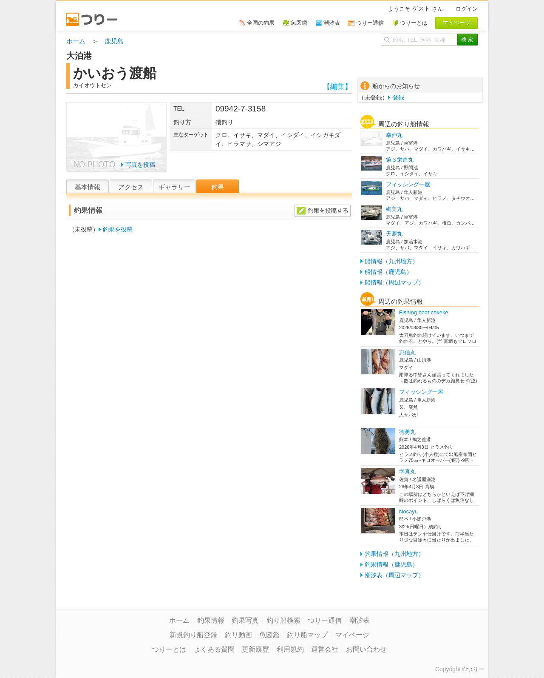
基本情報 (87, 187)
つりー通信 (325, 620)
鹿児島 (114, 41)
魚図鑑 (269, 634)
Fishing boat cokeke (423, 312)
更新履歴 (255, 649)
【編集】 (337, 87)
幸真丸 (407, 471)
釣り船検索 (283, 620)
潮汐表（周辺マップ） (394, 575)
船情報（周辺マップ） (394, 282)
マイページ (352, 634)
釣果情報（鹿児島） (391, 564)
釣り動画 (238, 634)
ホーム (75, 41)
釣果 (217, 187)
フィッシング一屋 (408, 184)
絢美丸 (394, 209)
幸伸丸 (394, 135)
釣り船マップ (307, 634)
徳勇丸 (407, 432)
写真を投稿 (140, 164)
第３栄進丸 (400, 160)
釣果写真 (245, 620)
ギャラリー (174, 187)
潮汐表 (359, 620)
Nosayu (408, 511)
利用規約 (290, 649)
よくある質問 (214, 649)
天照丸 (394, 234)
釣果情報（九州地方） (394, 553)
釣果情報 (210, 620)
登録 (398, 97)
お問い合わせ (366, 649)
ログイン (467, 9)
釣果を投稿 (118, 229)
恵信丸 (407, 352)
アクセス (131, 187)
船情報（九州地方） (391, 261)
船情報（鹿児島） (388, 271)
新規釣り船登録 (193, 634)
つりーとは (169, 649)
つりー (475, 669)
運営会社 (324, 649)
